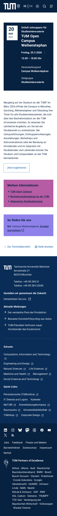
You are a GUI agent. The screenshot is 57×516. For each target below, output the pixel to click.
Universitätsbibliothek (35, 409)
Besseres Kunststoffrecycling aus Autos (30, 318)
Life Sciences (36, 368)
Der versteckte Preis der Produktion (27, 312)
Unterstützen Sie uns (15, 299)
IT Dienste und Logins (16, 399)
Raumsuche (10, 409)
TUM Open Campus (21, 191)
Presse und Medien (36, 442)
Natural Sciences (13, 368)
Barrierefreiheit (12, 447)
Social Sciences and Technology (22, 379)
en (30, 6)
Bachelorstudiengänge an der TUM (29, 196)
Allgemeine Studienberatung (26, 201)
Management (40, 373)
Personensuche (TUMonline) (19, 394)
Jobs (6, 442)
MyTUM (8, 404)
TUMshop (9, 415)
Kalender (35, 399)
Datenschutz (30, 447)
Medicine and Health (15, 373)
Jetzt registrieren (16, 167)
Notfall (7, 452)
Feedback (17, 442)
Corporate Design (31, 415)
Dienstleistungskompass (33, 404)
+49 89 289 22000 (33, 285)
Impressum (46, 447)
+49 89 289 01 (31, 281)
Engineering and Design (17, 363)
